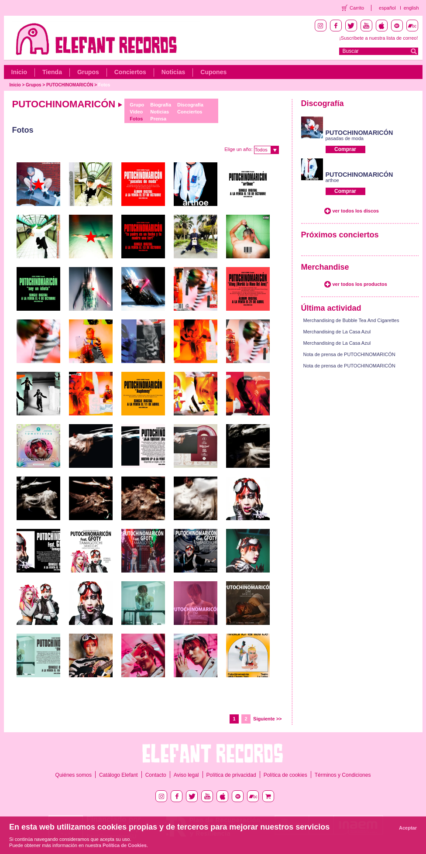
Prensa (158, 118)
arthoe (332, 180)
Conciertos (130, 72)
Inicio (19, 72)
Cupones (213, 72)
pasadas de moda (345, 138)
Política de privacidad (231, 775)
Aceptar (408, 827)
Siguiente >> (267, 718)
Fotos (104, 84)
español (387, 7)
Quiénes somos (73, 775)
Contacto (155, 775)
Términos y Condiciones (343, 775)
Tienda (52, 72)
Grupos (88, 72)
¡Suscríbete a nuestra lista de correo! (378, 38)
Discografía (190, 104)
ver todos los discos (356, 210)
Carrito (357, 7)
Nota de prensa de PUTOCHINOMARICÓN (349, 354)
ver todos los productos (360, 284)
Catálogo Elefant (118, 775)
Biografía (160, 104)
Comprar (345, 149)
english (411, 7)
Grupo (137, 104)
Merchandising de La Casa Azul (337, 331)
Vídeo (136, 111)
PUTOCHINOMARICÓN (69, 84)
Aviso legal (186, 775)
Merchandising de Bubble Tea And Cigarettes (351, 320)
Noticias (173, 72)
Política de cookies (285, 775)
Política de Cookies (125, 845)
